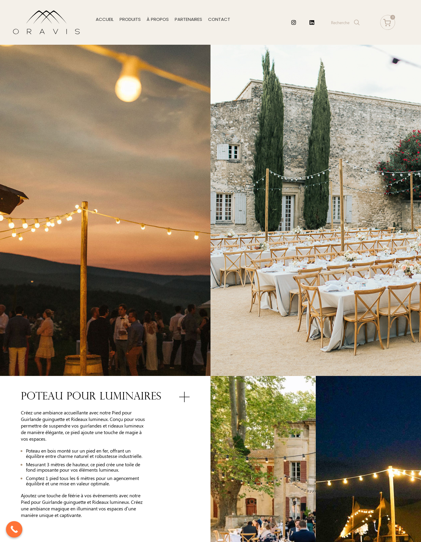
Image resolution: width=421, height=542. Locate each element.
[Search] (345, 22)
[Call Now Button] (14, 529)
